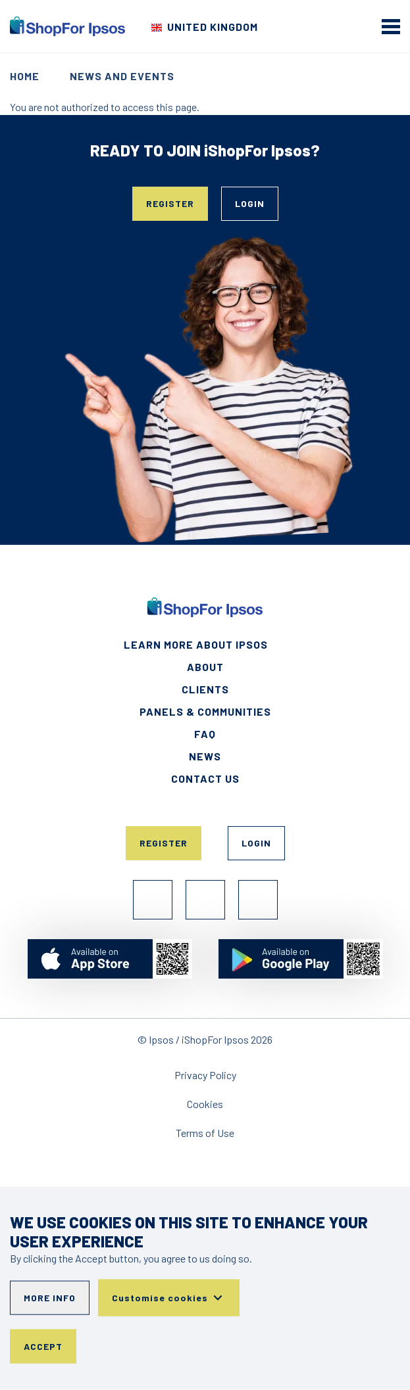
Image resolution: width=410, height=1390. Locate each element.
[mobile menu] (391, 26)
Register (170, 203)
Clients (205, 689)
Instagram (205, 899)
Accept (43, 1346)
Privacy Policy (205, 1075)
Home (24, 76)
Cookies (205, 1104)
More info (50, 1297)
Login (250, 203)
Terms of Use (205, 1132)
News (205, 756)
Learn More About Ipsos (196, 644)
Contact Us (205, 778)
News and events (122, 76)
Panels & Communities (205, 711)
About (205, 666)
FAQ (205, 734)
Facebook (152, 899)
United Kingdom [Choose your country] (212, 26)
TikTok (258, 899)
